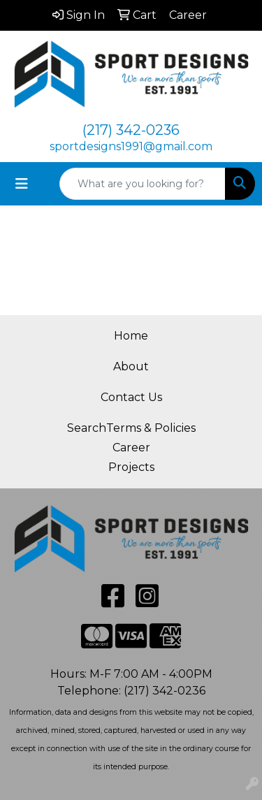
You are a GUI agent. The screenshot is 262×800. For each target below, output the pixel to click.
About (131, 366)
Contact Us (131, 397)
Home (131, 335)
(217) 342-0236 (131, 130)
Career (131, 447)
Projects (131, 467)
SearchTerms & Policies (131, 428)
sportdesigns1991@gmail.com (131, 146)
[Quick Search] (142, 184)
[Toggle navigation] (21, 184)
